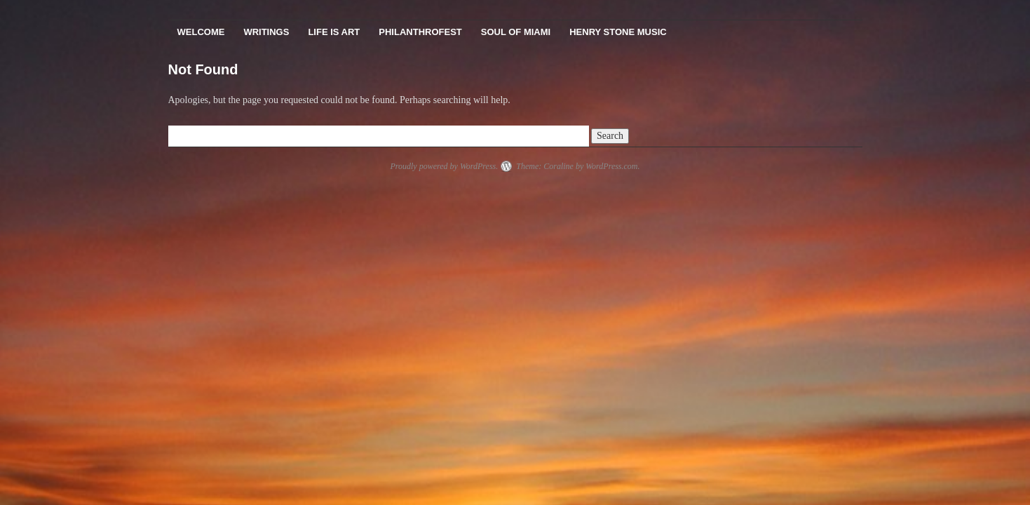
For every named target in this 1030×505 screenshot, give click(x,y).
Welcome (201, 32)
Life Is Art (334, 32)
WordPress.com (611, 166)
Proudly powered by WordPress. (444, 166)
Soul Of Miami (515, 32)
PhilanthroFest (420, 32)
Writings (266, 32)
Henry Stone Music (617, 32)
